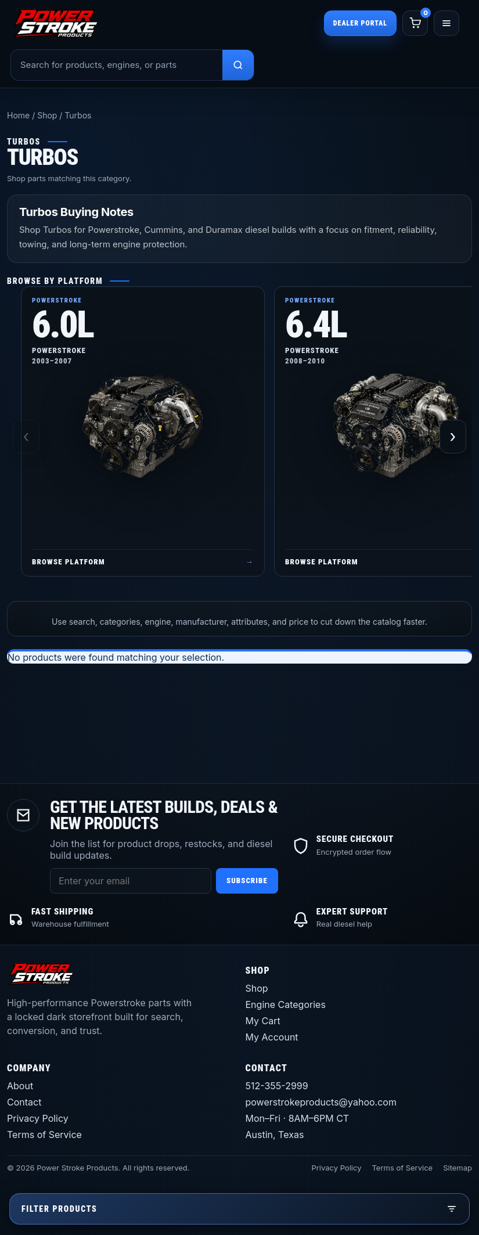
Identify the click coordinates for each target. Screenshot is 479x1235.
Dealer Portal (360, 23)
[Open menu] (446, 23)
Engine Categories (286, 1004)
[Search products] (238, 65)
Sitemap (457, 1167)
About (20, 1086)
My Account (272, 1037)
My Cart (263, 1021)
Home (18, 115)
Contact (24, 1102)
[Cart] (415, 23)
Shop (47, 115)
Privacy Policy (38, 1118)
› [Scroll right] (453, 437)
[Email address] (130, 881)
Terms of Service (44, 1134)
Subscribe (247, 880)
